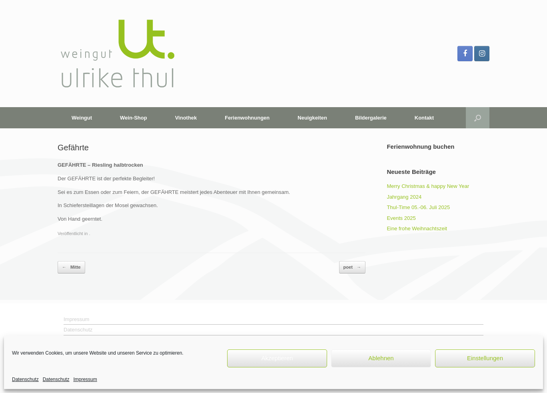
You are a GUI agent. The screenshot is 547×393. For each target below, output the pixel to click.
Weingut (82, 118)
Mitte (71, 267)
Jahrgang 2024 (404, 197)
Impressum (85, 379)
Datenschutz (25, 379)
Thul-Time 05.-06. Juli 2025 (418, 207)
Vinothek (186, 118)
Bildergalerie (371, 118)
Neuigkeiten (312, 118)
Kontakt (424, 118)
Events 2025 (401, 218)
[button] (477, 117)
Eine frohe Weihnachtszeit (417, 228)
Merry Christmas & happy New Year (428, 186)
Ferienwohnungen (247, 118)
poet (352, 267)
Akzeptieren (277, 358)
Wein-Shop (133, 118)
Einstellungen (485, 358)
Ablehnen (380, 358)
